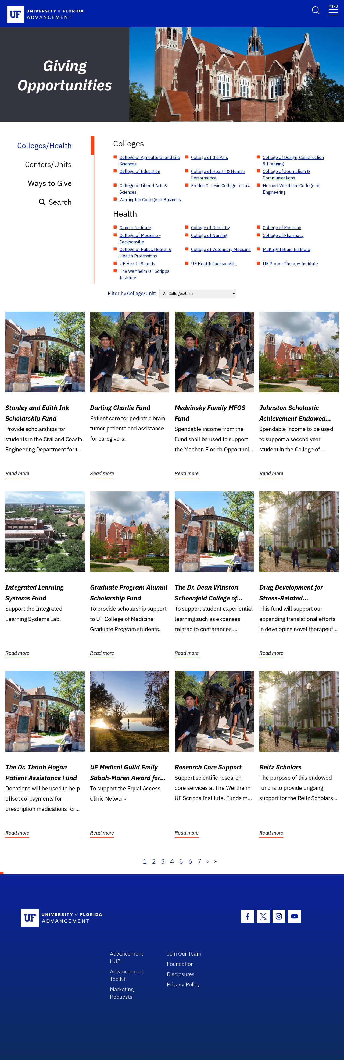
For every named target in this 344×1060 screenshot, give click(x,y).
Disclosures (181, 974)
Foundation (180, 963)
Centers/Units (48, 164)
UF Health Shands (137, 263)
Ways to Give (50, 183)
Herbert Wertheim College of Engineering (291, 189)
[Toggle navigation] (333, 10)
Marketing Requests (122, 992)
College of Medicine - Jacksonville (140, 239)
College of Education (140, 171)
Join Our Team (184, 953)
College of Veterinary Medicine (221, 249)
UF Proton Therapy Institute (290, 263)
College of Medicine (282, 227)
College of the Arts (209, 157)
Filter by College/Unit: (132, 293)
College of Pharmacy (283, 235)
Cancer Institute (135, 227)
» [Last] (215, 861)
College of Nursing (209, 235)
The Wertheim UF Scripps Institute (144, 274)
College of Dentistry (210, 227)
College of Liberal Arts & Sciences (143, 189)
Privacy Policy (183, 984)
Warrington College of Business (150, 199)
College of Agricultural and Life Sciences (150, 161)
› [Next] (208, 861)
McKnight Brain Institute (286, 249)
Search (55, 202)
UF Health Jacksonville (214, 263)
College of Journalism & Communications (286, 175)
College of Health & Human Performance (218, 175)
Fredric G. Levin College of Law (220, 185)
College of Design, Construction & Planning (293, 161)
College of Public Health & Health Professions (145, 253)
